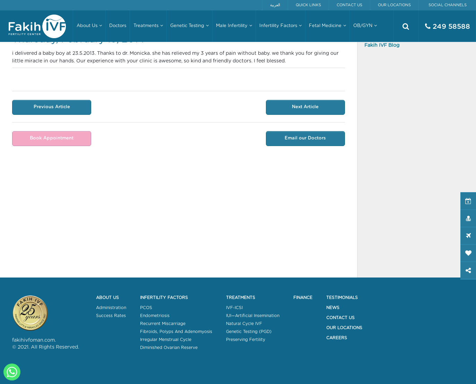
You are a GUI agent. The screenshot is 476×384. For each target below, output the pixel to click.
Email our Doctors (305, 138)
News (332, 308)
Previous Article (52, 107)
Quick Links (308, 5)
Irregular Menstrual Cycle (165, 340)
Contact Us (349, 5)
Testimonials (342, 298)
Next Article (305, 107)
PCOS (146, 308)
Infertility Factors (164, 298)
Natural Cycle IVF (244, 324)
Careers (336, 338)
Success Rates (111, 316)
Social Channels (448, 5)
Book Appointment (51, 138)
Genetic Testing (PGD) (248, 332)
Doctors (117, 26)
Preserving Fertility (245, 340)
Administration (111, 308)
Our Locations (394, 5)
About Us (107, 298)
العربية (275, 5)
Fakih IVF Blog (381, 45)
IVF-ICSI (234, 308)
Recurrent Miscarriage (162, 324)
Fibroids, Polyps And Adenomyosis (176, 332)
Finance (302, 298)
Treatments (240, 298)
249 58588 (447, 26)
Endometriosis (155, 316)
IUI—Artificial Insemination (252, 316)
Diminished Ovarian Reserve (169, 347)
